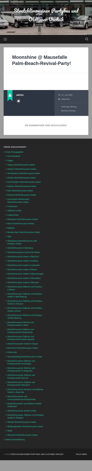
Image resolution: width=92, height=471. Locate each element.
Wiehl (10, 441)
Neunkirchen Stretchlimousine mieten (25, 232)
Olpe (9, 237)
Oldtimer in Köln (15, 211)
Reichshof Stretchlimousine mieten (24, 353)
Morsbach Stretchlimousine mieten (24, 219)
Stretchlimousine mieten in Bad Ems (24, 257)
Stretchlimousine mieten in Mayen (23, 269)
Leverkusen (12, 207)
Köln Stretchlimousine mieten (21, 191)
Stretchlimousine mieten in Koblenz (24, 261)
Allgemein (65, 100)
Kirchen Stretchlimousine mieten (22, 178)
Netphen (11, 228)
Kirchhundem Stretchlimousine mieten (25, 182)
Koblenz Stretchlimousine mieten (23, 187)
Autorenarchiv (18, 101)
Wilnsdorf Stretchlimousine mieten (23, 446)
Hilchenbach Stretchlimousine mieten (25, 174)
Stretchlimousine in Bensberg (21, 248)
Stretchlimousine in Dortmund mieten (25, 252)
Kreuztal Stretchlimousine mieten (23, 195)
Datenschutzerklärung (15, 450)
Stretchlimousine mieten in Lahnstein (25, 265)
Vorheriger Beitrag (69, 107)
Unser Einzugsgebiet (15, 152)
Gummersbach (14, 157)
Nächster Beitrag (68, 111)
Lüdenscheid (13, 215)
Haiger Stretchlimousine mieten (22, 165)
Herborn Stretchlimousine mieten (23, 169)
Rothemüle (12, 358)
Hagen (10, 161)
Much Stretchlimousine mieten (22, 224)
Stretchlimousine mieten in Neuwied (24, 288)
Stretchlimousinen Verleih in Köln (23, 419)
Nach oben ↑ (82, 465)
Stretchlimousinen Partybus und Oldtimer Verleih (46, 15)
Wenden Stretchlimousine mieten (23, 430)
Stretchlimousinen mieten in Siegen (24, 349)
